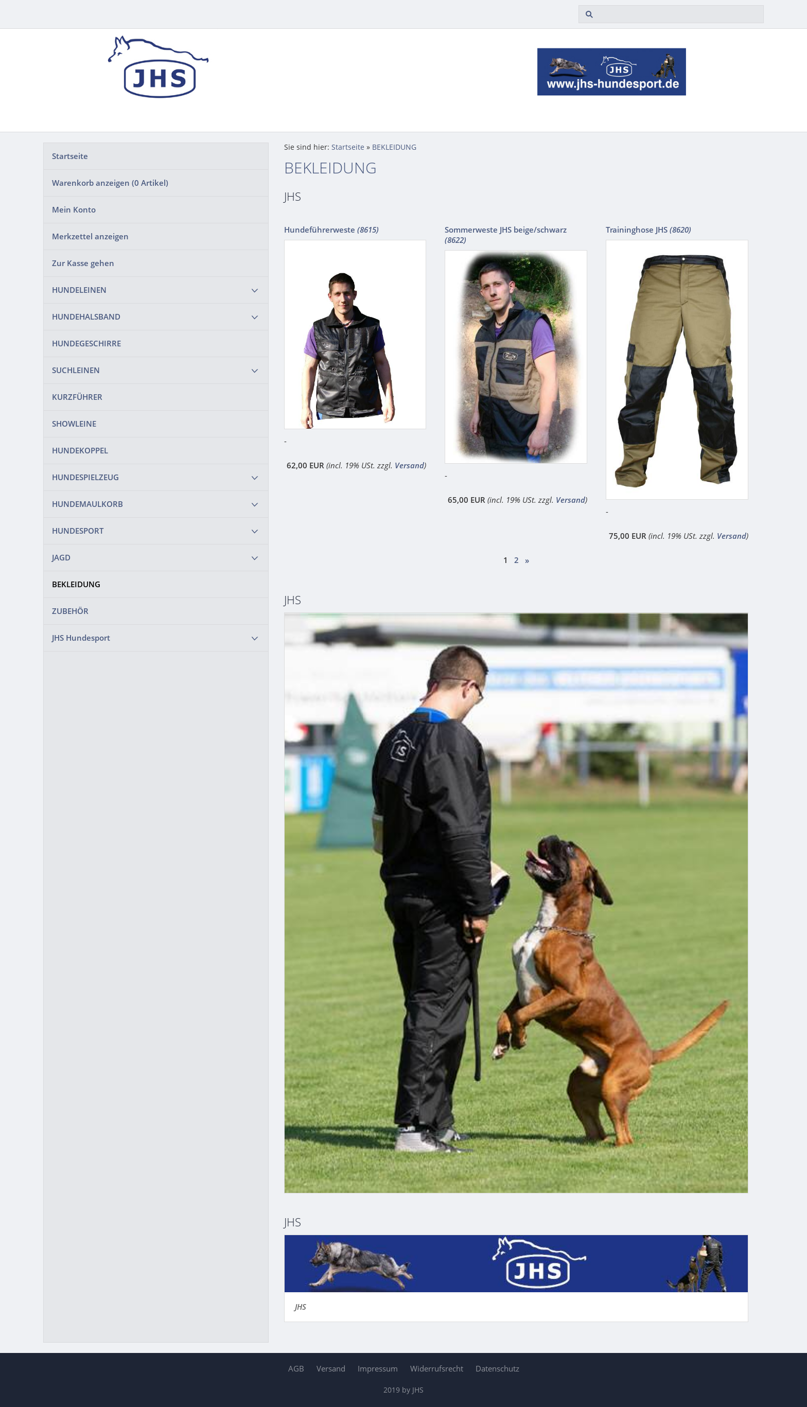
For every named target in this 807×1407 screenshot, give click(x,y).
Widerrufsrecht (436, 1368)
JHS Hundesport (81, 637)
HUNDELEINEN (79, 290)
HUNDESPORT (77, 530)
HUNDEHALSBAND (86, 316)
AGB (296, 1368)
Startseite (70, 156)
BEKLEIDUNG (76, 584)
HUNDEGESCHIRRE (86, 343)
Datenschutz (497, 1368)
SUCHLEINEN (76, 370)
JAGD (61, 557)
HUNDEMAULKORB (87, 504)
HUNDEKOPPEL (80, 450)
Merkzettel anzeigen (90, 236)
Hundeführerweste (331, 229)
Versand (409, 465)
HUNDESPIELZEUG (85, 477)
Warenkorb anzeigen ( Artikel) (110, 183)
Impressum (378, 1368)
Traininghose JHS (648, 229)
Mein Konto (74, 209)
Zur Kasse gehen (83, 263)
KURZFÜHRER (77, 397)
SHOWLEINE (74, 423)
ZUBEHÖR (70, 611)
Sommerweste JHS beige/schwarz (506, 234)
